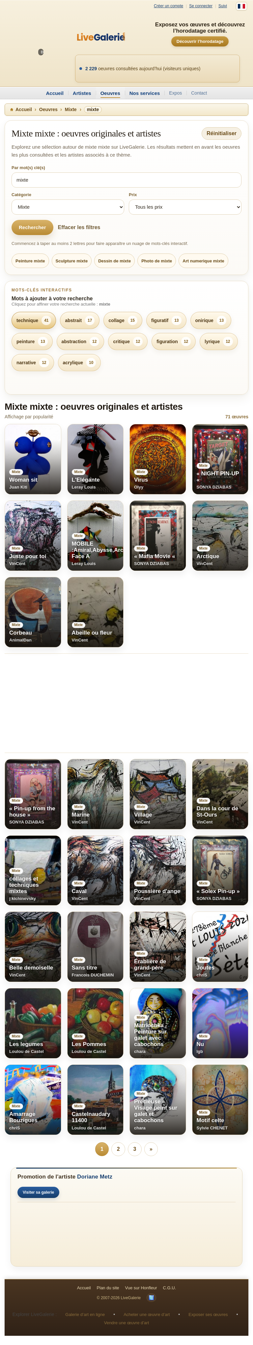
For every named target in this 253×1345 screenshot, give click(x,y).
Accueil (54, 93)
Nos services (144, 93)
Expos (175, 93)
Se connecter (200, 6)
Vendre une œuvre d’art (126, 1322)
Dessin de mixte (114, 260)
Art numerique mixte (203, 260)
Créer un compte (168, 6)
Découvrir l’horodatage (200, 41)
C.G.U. (169, 1287)
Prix (133, 194)
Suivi (222, 6)
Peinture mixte (30, 260)
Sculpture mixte (72, 260)
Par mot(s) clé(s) (28, 167)
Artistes (82, 93)
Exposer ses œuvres (208, 1314)
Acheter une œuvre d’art (147, 1314)
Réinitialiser (222, 133)
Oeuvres (110, 93)
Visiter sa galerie (38, 1192)
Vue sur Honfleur (141, 1287)
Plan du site (108, 1287)
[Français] (241, 6)
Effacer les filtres (79, 227)
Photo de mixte (156, 260)
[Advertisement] (126, 703)
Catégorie (21, 194)
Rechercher (32, 227)
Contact (199, 93)
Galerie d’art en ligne (85, 1314)
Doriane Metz (94, 1177)
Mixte (71, 109)
